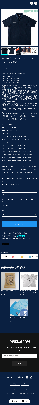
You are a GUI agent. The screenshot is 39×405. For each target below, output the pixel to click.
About (8, 88)
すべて (5, 257)
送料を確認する (21, 236)
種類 (3, 190)
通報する (20, 244)
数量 (3, 210)
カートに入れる (19, 224)
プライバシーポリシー (12, 390)
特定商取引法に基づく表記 (25, 390)
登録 (19, 364)
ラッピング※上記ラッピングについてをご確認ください (19, 200)
